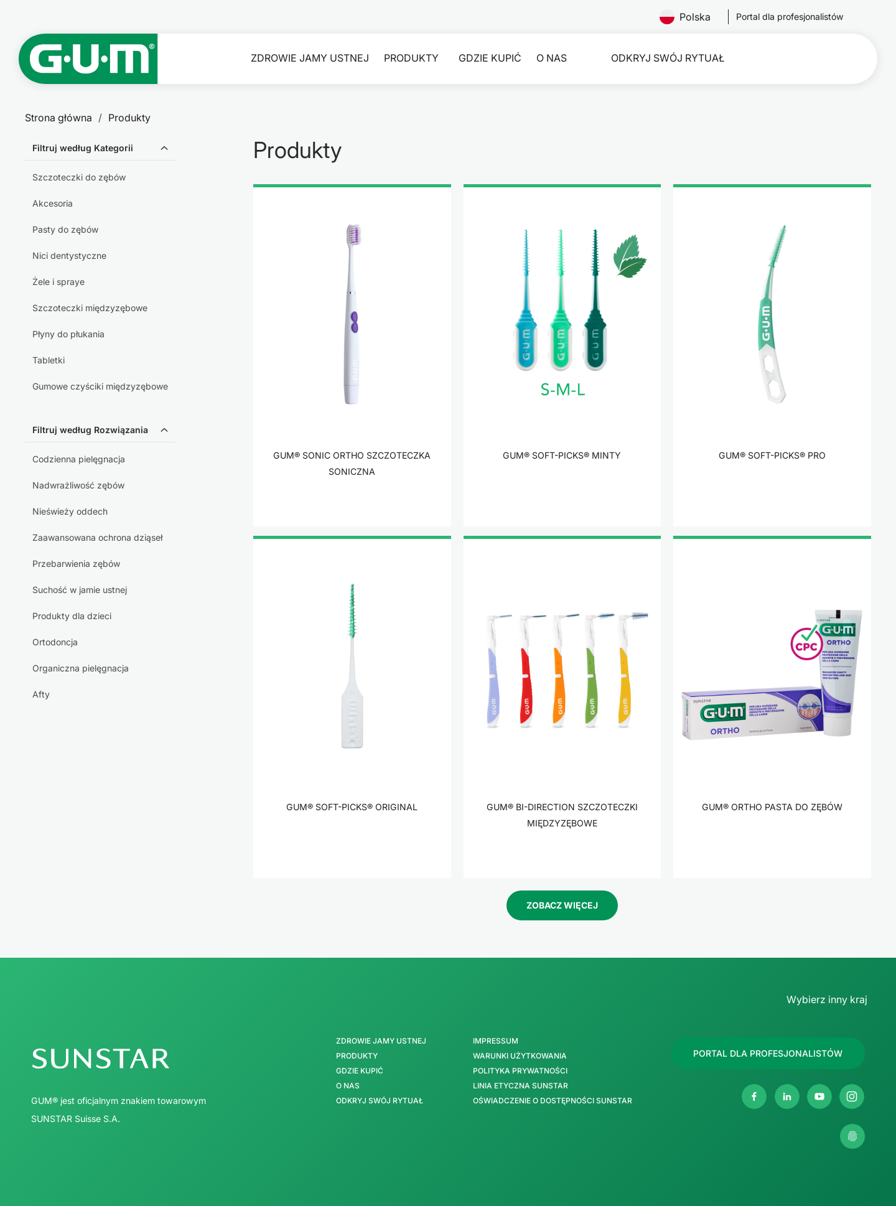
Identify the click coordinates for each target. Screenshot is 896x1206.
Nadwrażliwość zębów (78, 485)
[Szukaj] (835, 58)
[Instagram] (851, 1096)
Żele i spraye (58, 281)
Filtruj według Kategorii (82, 148)
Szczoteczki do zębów (79, 177)
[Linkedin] (787, 1096)
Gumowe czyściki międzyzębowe (100, 386)
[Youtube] (819, 1096)
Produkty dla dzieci (71, 615)
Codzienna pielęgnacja (78, 459)
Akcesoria (52, 203)
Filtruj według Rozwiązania (90, 429)
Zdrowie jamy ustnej (310, 58)
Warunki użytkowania (520, 1056)
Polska (690, 16)
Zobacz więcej (562, 905)
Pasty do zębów (65, 229)
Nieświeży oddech (70, 511)
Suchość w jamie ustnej (79, 589)
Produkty (411, 58)
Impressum (495, 1041)
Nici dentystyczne (69, 255)
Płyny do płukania (68, 334)
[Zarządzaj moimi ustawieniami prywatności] (852, 1136)
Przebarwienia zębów (76, 563)
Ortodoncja (55, 642)
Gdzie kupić (490, 58)
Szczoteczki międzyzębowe (89, 307)
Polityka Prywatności (520, 1071)
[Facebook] (754, 1096)
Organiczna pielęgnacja (80, 668)
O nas (551, 58)
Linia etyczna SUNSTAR (520, 1086)
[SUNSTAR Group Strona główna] (154, 1058)
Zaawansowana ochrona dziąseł (97, 537)
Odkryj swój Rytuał (667, 58)
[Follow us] (790, 16)
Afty (41, 694)
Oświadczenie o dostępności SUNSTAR (552, 1101)
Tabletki (48, 360)
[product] (352, 355)
